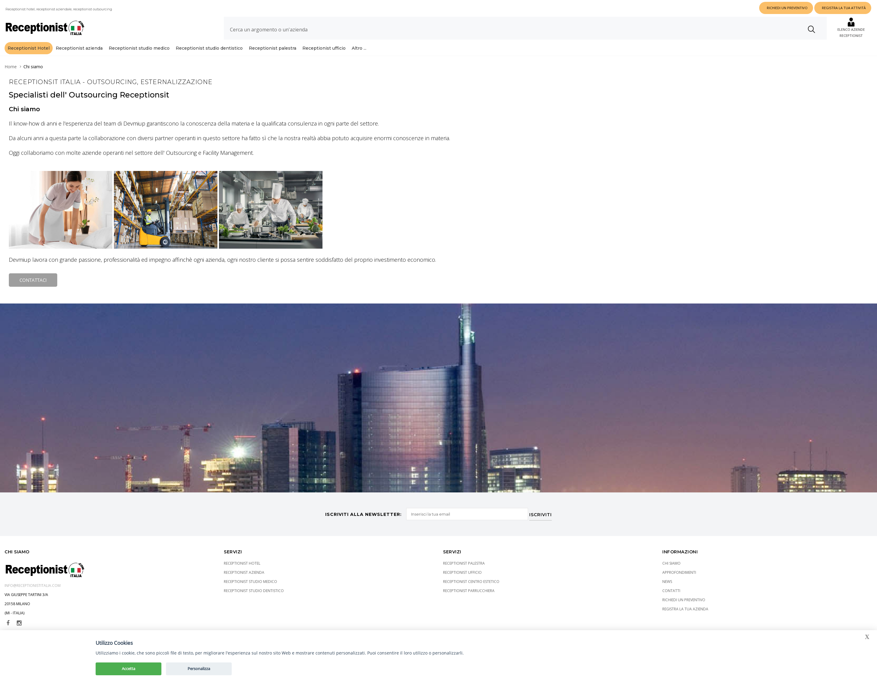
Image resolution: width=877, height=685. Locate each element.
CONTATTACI (33, 280)
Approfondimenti (679, 571)
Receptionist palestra (272, 48)
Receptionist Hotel (29, 48)
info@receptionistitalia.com (33, 584)
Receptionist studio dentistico (209, 48)
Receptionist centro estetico (471, 580)
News (667, 580)
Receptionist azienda (79, 48)
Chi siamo (671, 562)
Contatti (671, 589)
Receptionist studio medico (139, 48)
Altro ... (359, 48)
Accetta (128, 668)
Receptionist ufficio (324, 48)
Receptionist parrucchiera (469, 589)
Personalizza (199, 668)
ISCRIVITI (542, 512)
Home (11, 66)
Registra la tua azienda (685, 608)
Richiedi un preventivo (683, 599)
